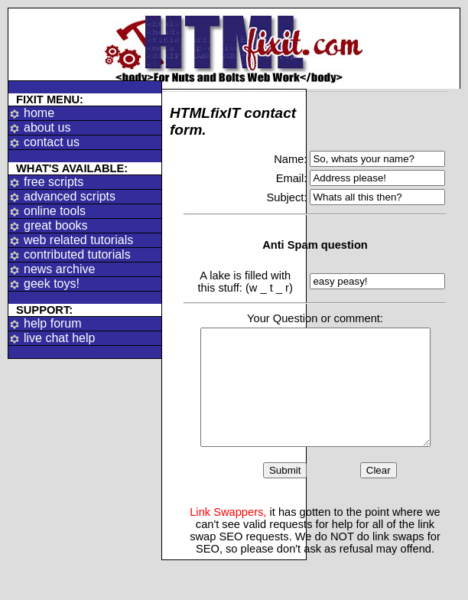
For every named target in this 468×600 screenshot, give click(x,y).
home (39, 112)
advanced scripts (69, 196)
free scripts (53, 181)
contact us (52, 141)
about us (47, 127)
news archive (59, 269)
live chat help (59, 337)
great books (56, 225)
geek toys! (52, 283)
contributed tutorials (77, 254)
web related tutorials (78, 239)
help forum (53, 323)
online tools (55, 210)
